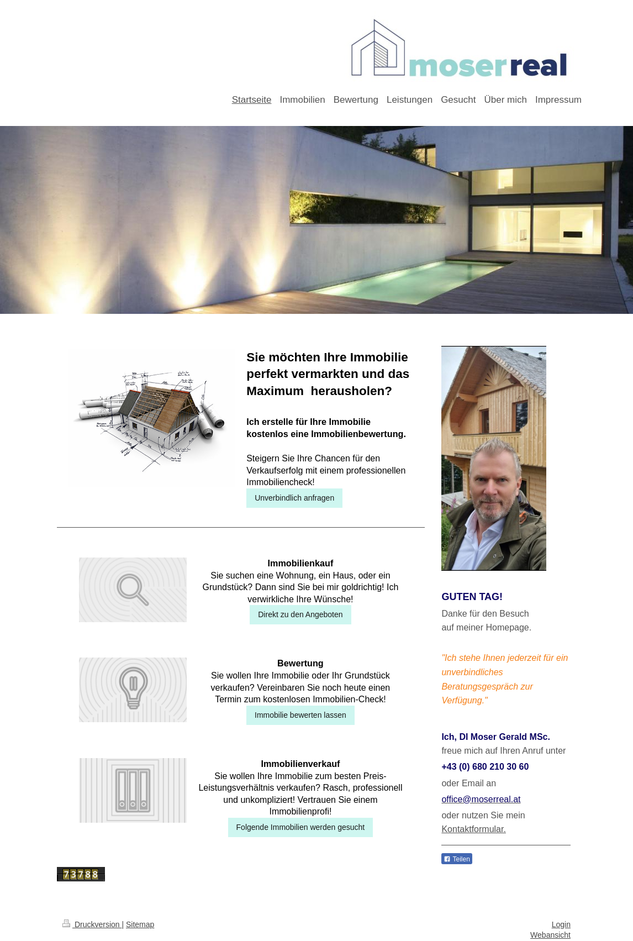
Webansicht (550, 935)
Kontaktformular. (473, 829)
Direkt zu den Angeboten (300, 614)
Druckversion (92, 924)
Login (561, 924)
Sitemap (140, 924)
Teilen (457, 859)
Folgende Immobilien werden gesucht (300, 827)
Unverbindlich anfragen (294, 497)
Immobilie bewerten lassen (300, 715)
